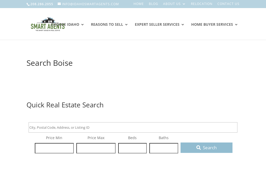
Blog (153, 4)
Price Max (96, 137)
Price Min (54, 137)
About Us (172, 4)
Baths (164, 137)
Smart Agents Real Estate (59, 47)
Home (139, 4)
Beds (132, 137)
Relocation (201, 4)
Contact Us (228, 4)
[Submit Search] (207, 147)
